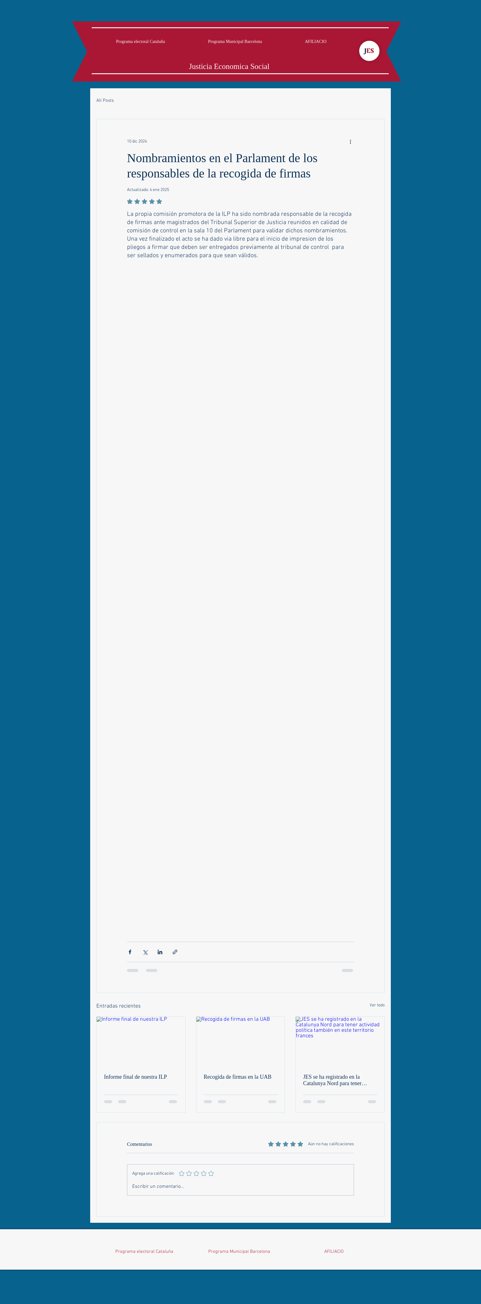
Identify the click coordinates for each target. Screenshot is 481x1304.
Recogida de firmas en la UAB (237, 1077)
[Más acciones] (350, 141)
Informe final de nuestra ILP (135, 1077)
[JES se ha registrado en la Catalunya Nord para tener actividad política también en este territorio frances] (340, 1041)
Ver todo (377, 1005)
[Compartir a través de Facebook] (130, 952)
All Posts (105, 100)
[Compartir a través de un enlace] (175, 952)
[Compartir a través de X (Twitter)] (145, 952)
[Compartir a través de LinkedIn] (160, 952)
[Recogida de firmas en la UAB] (240, 1041)
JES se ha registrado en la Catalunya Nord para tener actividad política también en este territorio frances (335, 1080)
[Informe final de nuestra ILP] (141, 1041)
